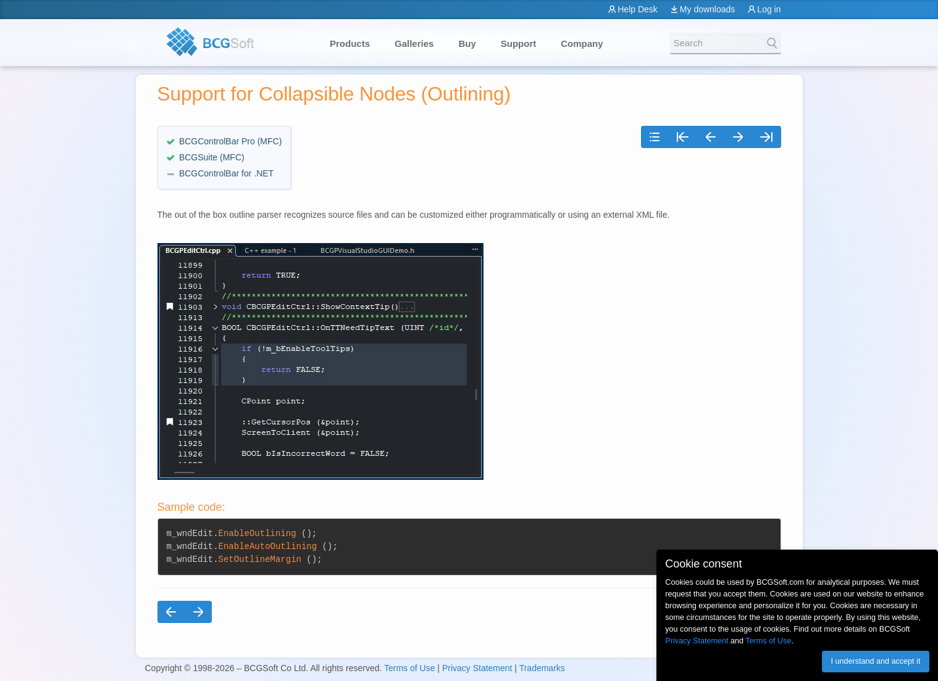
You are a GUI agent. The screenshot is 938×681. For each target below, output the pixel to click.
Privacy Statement (477, 668)
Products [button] (350, 43)
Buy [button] (466, 43)
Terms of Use (409, 668)
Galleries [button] (414, 43)
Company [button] (582, 43)
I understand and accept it (875, 661)
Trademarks (542, 668)
